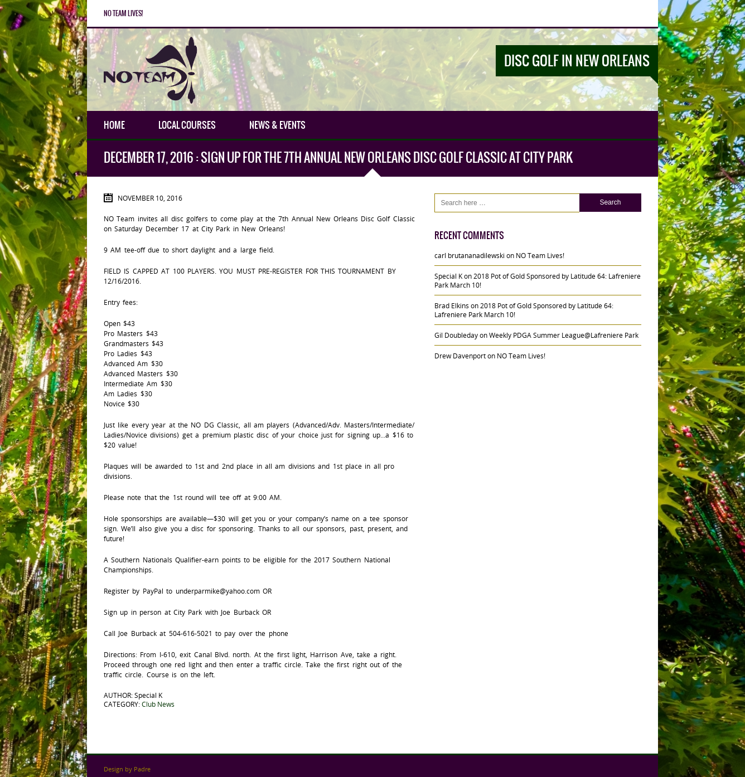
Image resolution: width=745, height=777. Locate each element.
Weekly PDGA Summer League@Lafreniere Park (563, 335)
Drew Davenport (460, 355)
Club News (158, 704)
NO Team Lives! (123, 13)
